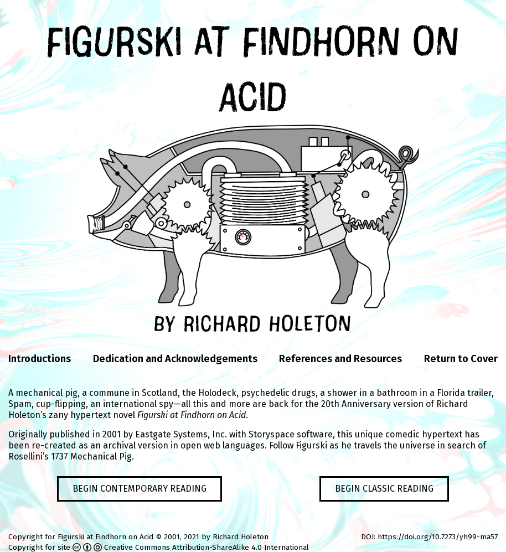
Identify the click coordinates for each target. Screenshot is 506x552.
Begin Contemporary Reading (139, 488)
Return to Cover (461, 359)
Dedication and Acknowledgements (175, 359)
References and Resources (340, 359)
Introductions (39, 359)
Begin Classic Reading (384, 488)
